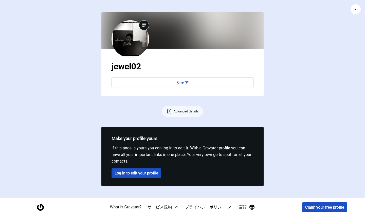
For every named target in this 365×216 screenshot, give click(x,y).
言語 (247, 207)
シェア (182, 82)
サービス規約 (160, 207)
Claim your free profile (324, 207)
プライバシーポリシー (205, 207)
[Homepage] (40, 207)
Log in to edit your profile (136, 173)
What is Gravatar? (126, 207)
